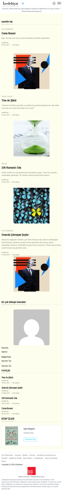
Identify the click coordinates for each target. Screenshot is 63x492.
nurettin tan (5, 43)
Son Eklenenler (7, 455)
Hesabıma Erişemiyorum (46, 455)
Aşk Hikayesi (29, 428)
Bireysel (4, 164)
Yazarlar (18, 455)
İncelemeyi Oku (30, 439)
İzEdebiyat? (38, 458)
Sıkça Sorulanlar (51, 458)
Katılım (25, 455)
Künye (4, 461)
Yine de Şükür (9, 100)
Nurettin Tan (6, 361)
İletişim (32, 455)
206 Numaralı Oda (11, 167)
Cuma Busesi (9, 33)
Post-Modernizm (7, 29)
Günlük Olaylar (7, 96)
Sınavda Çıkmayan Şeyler (15, 234)
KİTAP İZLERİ (8, 418)
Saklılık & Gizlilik (15, 458)
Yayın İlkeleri (28, 458)
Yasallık (4, 458)
